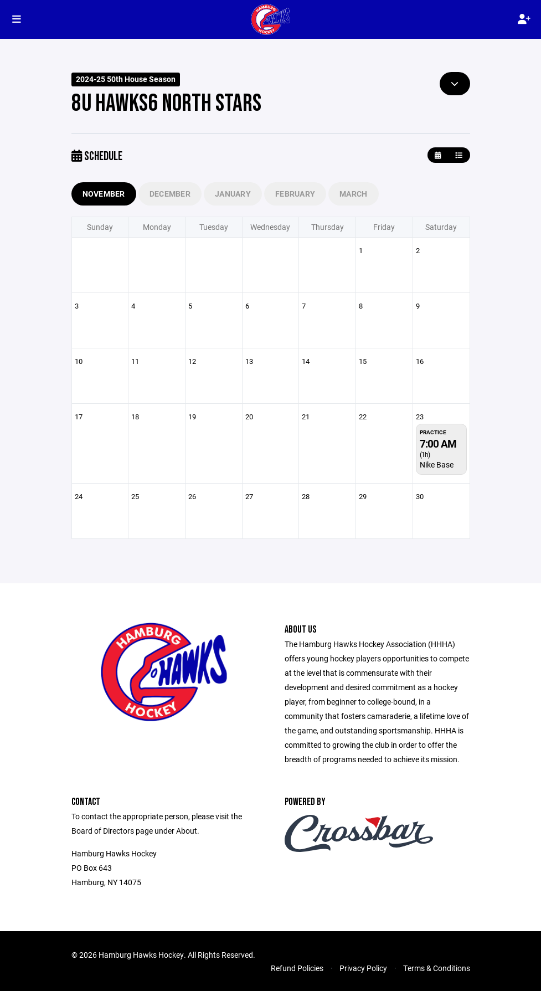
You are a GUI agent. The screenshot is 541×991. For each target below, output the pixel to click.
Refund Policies (297, 968)
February (295, 193)
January (233, 193)
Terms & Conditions (436, 968)
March (353, 193)
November (104, 193)
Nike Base (437, 464)
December (170, 193)
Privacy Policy (363, 968)
